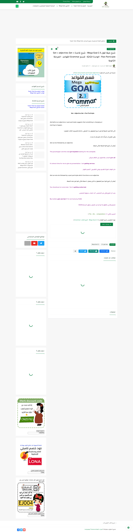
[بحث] (17, 6)
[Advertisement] (66, 24)
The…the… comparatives (97, 214)
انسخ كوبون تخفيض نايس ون (36, 513)
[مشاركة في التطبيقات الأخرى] (75, 251)
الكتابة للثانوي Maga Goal (37, 107)
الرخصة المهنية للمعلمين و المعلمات (44, 6)
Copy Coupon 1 (40, 431)
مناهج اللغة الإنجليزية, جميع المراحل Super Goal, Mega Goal (87, 41)
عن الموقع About (76, 1)
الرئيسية (89, 6)
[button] (104, 251)
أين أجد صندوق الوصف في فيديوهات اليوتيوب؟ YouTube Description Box (26, 156)
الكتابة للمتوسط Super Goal (36, 106)
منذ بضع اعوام (28, 114)
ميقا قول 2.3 (111, 49)
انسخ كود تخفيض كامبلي (37, 470)
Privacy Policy (66, 1)
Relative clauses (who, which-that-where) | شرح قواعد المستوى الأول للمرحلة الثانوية (26, 147)
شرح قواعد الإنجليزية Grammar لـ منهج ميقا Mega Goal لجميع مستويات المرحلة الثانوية (25, 119)
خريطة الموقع (86, 1)
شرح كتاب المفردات (109, 523)
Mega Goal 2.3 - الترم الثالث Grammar (86, 220)
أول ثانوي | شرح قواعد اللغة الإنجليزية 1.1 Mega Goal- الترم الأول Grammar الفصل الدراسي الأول (25, 166)
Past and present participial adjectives (86, 73)
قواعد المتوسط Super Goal (36, 91)
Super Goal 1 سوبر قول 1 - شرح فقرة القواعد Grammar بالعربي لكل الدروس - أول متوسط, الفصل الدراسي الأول (25, 128)
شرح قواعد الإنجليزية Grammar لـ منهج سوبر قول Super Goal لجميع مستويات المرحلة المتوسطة (25, 138)
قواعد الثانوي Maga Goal (37, 93)
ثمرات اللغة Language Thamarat (93, 529)
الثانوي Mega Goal (64, 6)
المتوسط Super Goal (80, 6)
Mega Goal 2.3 (95, 244)
